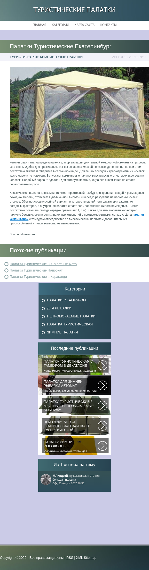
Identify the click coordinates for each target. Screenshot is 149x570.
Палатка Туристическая (70, 324)
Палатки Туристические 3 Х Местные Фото (43, 264)
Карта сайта (85, 25)
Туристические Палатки (74, 10)
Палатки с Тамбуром (66, 300)
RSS (69, 558)
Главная (39, 25)
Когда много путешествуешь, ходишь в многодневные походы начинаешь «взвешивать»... (71, 366)
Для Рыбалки (59, 308)
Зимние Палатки (62, 332)
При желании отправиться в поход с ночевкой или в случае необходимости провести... (71, 426)
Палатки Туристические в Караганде (38, 277)
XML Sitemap (86, 558)
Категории (60, 25)
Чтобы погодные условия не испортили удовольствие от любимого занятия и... (71, 386)
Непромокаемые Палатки (71, 316)
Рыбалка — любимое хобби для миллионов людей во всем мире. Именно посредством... (71, 446)
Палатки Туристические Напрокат (36, 270)
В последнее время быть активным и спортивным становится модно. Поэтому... (71, 406)
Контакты (108, 25)
